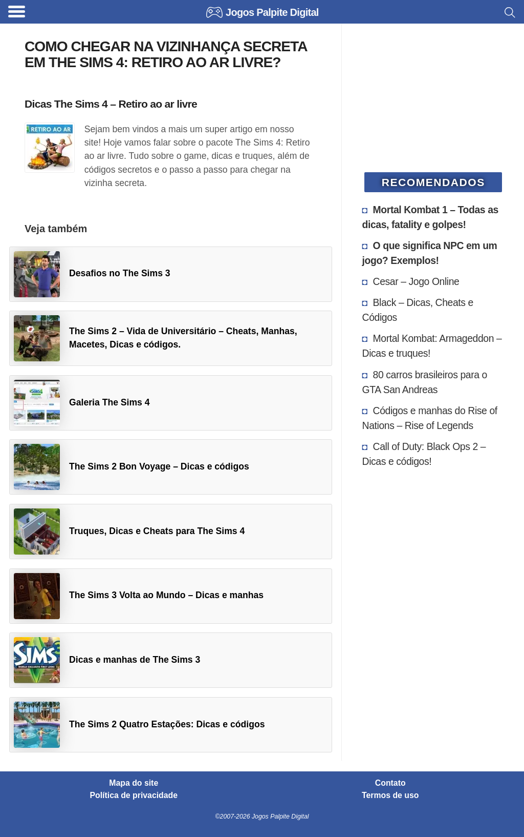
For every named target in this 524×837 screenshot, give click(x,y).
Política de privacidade (134, 795)
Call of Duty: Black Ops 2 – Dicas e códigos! (424, 454)
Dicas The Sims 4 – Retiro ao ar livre (111, 104)
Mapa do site (133, 783)
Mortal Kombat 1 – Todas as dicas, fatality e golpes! (430, 217)
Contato (390, 783)
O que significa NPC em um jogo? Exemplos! (429, 253)
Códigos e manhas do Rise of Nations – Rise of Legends (429, 418)
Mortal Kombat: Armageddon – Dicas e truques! (432, 346)
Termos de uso (390, 795)
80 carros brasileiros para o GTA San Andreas (424, 382)
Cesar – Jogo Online (416, 281)
